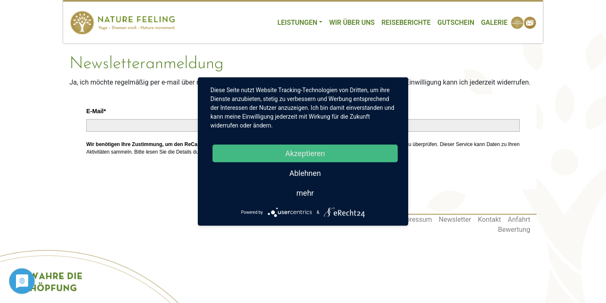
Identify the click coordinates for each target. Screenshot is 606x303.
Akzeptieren (305, 153)
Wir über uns (352, 23)
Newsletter (455, 219)
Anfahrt (519, 219)
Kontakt (489, 219)
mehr (305, 193)
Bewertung (514, 230)
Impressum (415, 219)
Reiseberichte (406, 23)
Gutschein (455, 23)
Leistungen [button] (297, 23)
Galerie (494, 23)
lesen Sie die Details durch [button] (175, 152)
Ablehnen (305, 173)
